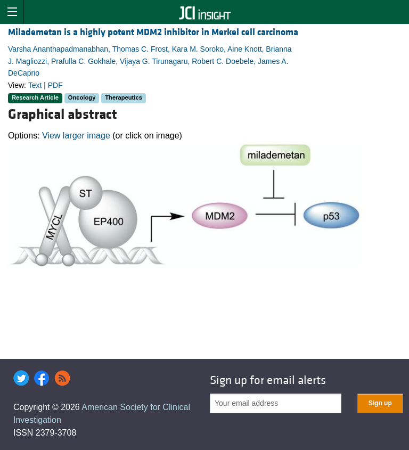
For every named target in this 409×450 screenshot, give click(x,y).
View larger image (76, 135)
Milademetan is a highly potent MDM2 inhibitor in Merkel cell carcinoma (153, 32)
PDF (55, 85)
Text (35, 85)
